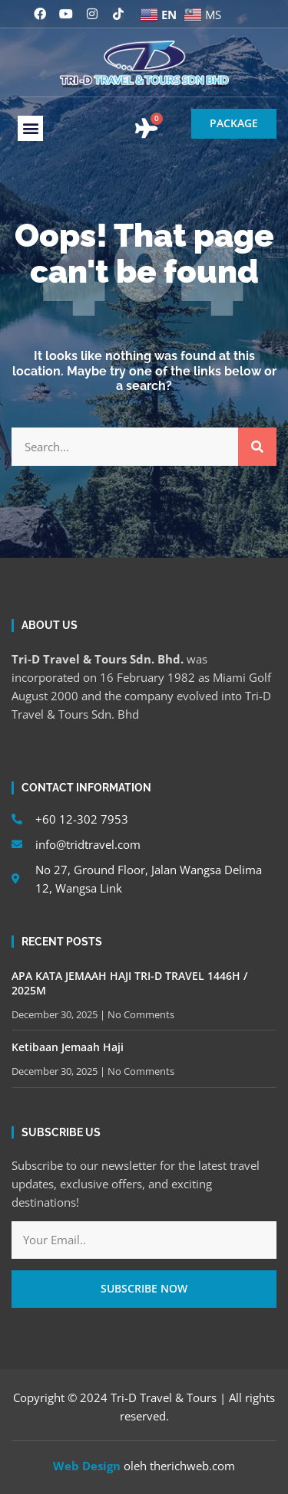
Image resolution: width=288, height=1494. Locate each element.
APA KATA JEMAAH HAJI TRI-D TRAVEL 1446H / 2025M (129, 982)
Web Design (87, 1465)
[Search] (257, 447)
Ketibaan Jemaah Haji (68, 1047)
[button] (30, 128)
